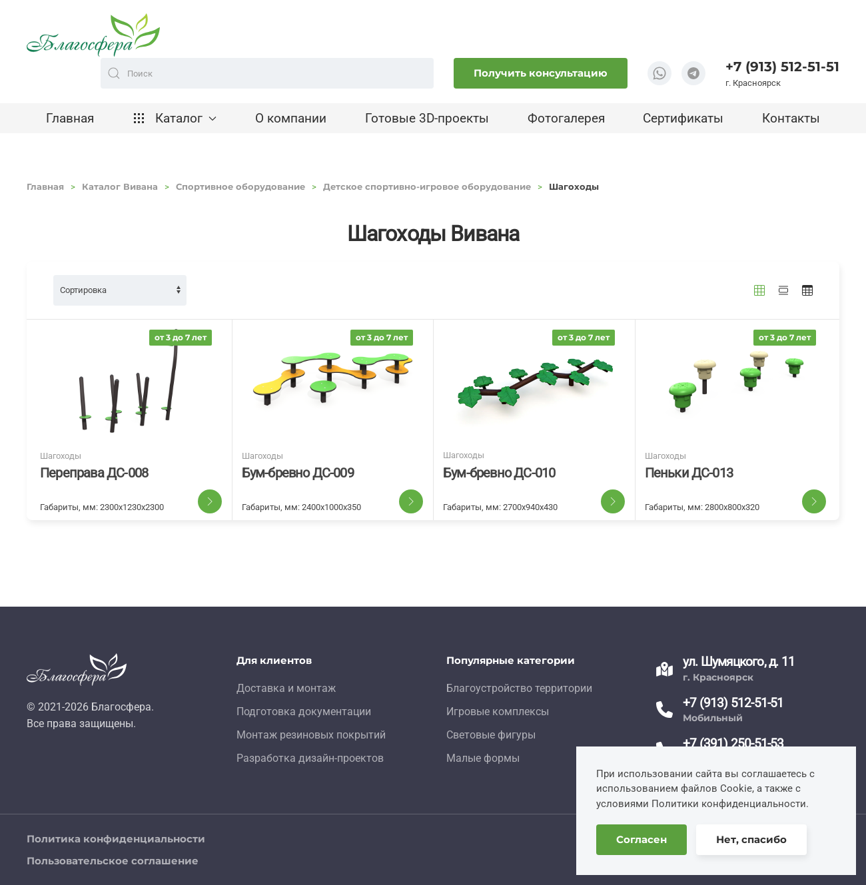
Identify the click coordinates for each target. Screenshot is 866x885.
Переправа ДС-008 (94, 473)
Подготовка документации (303, 711)
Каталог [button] (175, 118)
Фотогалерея (566, 118)
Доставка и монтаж (286, 688)
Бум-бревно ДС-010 (499, 473)
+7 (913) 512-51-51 (782, 67)
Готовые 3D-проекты (427, 118)
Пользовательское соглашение (113, 860)
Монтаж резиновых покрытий (311, 735)
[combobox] (267, 73)
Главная (70, 118)
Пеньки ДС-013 (689, 473)
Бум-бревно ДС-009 (298, 473)
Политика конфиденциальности (116, 838)
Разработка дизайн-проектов (310, 758)
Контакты (791, 118)
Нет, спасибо (751, 839)
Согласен (641, 839)
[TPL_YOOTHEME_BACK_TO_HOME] (93, 35)
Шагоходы (60, 456)
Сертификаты (683, 118)
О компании (290, 118)
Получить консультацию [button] (541, 73)
